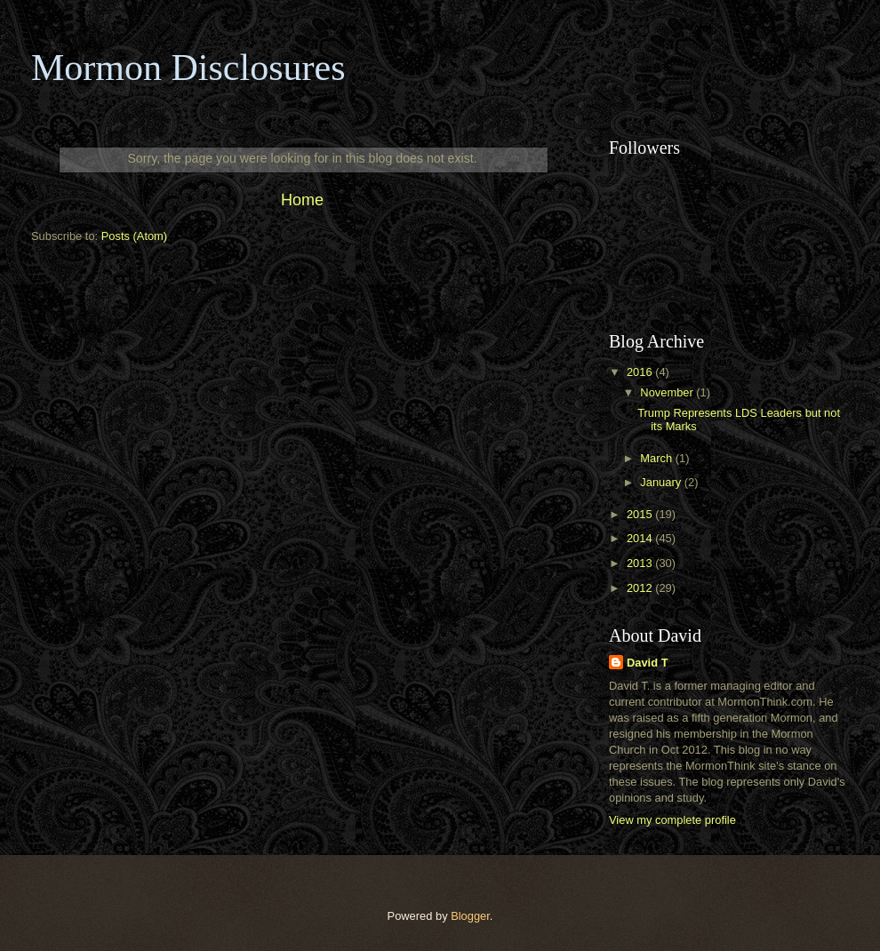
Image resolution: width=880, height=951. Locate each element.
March (657, 458)
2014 (641, 538)
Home (302, 200)
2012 (641, 588)
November (668, 392)
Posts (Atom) (134, 236)
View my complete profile (672, 820)
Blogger (470, 916)
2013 (641, 563)
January (662, 482)
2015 (641, 514)
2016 (641, 372)
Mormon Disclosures (188, 67)
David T (647, 662)
